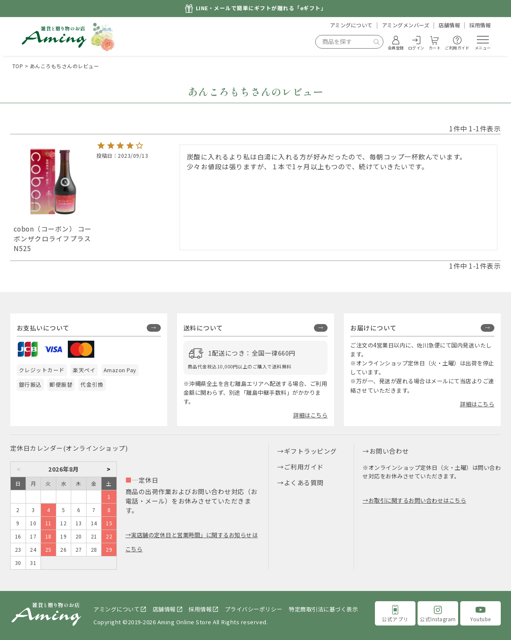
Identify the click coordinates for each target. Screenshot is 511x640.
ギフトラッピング (310, 450)
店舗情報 (449, 25)
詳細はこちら (310, 415)
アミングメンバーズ (406, 25)
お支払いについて (43, 327)
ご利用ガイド (304, 466)
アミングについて (351, 25)
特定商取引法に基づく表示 (323, 609)
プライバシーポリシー (253, 609)
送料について (203, 327)
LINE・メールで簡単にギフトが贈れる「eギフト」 (261, 8)
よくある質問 (304, 482)
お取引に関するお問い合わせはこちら (418, 500)
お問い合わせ (389, 450)
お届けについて (373, 327)
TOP (17, 66)
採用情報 (480, 25)
